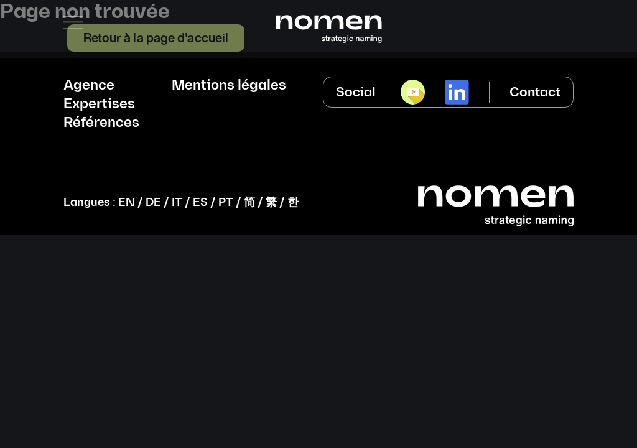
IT (177, 202)
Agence (88, 86)
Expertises (99, 104)
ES (200, 202)
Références (101, 123)
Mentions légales (229, 86)
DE (153, 202)
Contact (534, 92)
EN (126, 202)
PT (225, 202)
